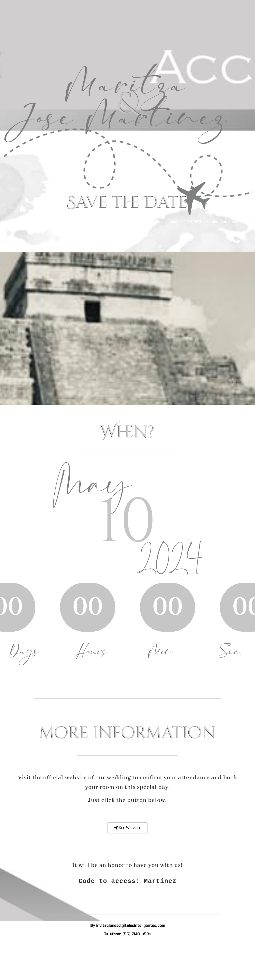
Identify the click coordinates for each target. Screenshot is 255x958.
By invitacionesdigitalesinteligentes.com (127, 925)
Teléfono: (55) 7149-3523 (127, 934)
